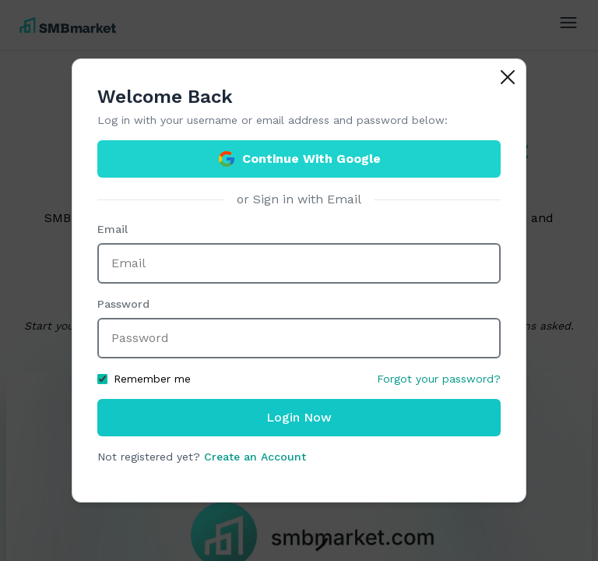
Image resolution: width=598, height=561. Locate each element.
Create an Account (255, 456)
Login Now (299, 417)
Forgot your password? (439, 378)
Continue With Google (299, 159)
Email (112, 229)
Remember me (144, 378)
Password (123, 304)
